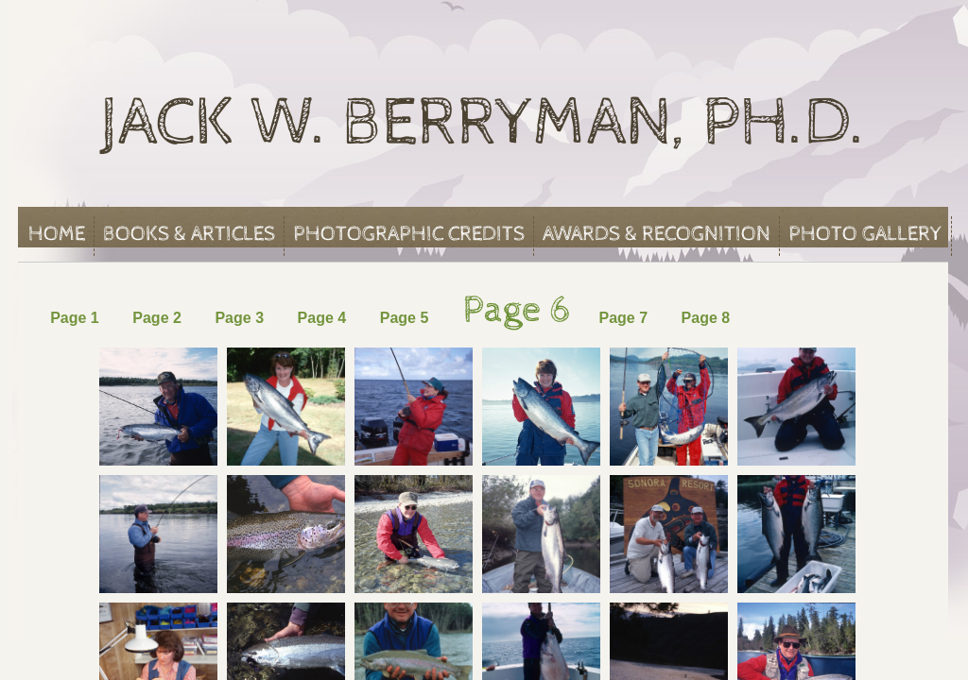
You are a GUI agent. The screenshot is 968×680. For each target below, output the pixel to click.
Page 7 (624, 318)
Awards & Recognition (656, 234)
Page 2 (157, 318)
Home (56, 234)
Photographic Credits (409, 234)
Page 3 (239, 318)
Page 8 (706, 318)
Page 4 (322, 318)
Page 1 (78, 318)
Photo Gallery (865, 234)
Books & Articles (189, 234)
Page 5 (404, 318)
